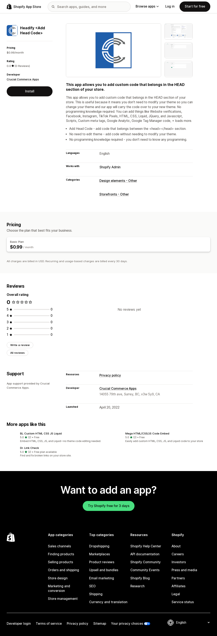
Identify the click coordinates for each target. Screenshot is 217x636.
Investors (179, 562)
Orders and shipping (63, 570)
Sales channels (59, 546)
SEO (92, 586)
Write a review (20, 345)
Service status (183, 602)
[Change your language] (192, 622)
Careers (178, 554)
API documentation (144, 554)
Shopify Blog (140, 578)
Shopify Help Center (145, 546)
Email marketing (101, 578)
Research (137, 586)
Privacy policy (110, 375)
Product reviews (101, 562)
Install (29, 91)
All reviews (17, 352)
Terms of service (49, 624)
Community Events (144, 570)
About (176, 546)
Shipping (96, 594)
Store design (58, 578)
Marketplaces (99, 554)
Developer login (19, 624)
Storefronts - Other (114, 194)
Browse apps (147, 6)
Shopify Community (145, 562)
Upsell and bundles (103, 570)
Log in (170, 6)
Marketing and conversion (59, 588)
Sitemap (99, 624)
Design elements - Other (118, 181)
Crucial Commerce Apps (23, 79)
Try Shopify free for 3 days (108, 506)
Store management (63, 599)
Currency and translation (108, 602)
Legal (176, 594)
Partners (178, 578)
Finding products (61, 554)
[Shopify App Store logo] (24, 6)
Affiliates (178, 586)
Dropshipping (99, 546)
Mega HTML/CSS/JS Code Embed (147, 433)
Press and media (184, 570)
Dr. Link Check (29, 448)
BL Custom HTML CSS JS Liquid (41, 433)
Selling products (60, 562)
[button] (56, 437)
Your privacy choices (127, 624)
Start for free (195, 6)
